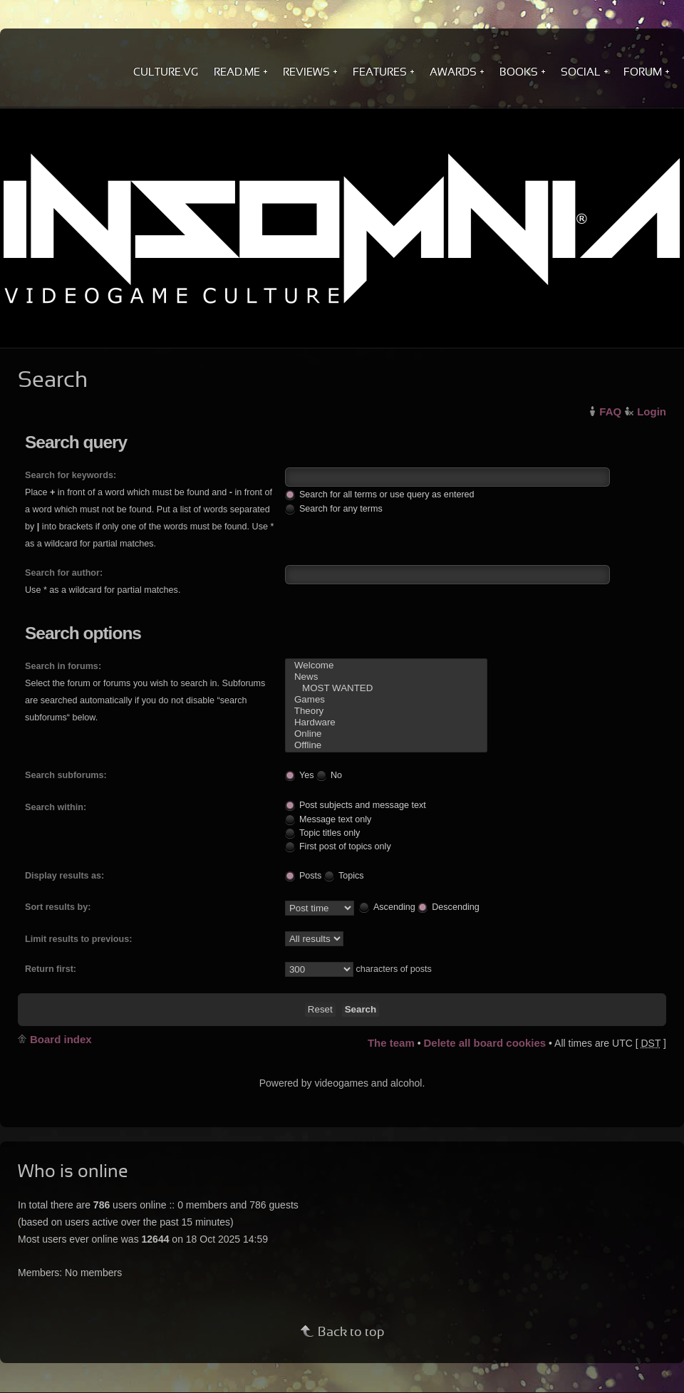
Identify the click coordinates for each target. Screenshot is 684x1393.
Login (651, 411)
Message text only (328, 819)
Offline (386, 745)
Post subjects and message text (355, 804)
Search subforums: (66, 775)
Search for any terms (334, 508)
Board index (61, 1039)
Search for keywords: (70, 475)
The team (391, 1043)
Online (386, 734)
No (329, 774)
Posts (303, 875)
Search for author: (64, 573)
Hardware (386, 722)
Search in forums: (63, 666)
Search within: (55, 807)
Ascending (387, 906)
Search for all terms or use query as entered (380, 494)
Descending (449, 906)
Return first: (50, 969)
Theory (386, 711)
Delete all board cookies (484, 1043)
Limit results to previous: (78, 939)
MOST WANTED (386, 688)
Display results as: (64, 876)
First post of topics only (338, 846)
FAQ (610, 411)
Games (386, 699)
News (386, 677)
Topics (344, 875)
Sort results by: (57, 907)
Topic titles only (322, 832)
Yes (299, 774)
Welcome (386, 665)
